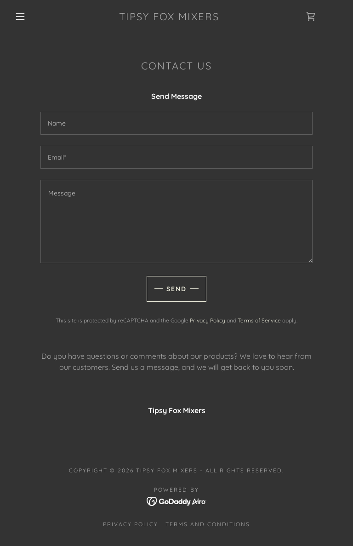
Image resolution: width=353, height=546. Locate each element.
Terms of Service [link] (259, 320)
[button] (20, 16)
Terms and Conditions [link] (207, 524)
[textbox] (176, 123)
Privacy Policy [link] (207, 320)
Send (176, 289)
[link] (169, 17)
